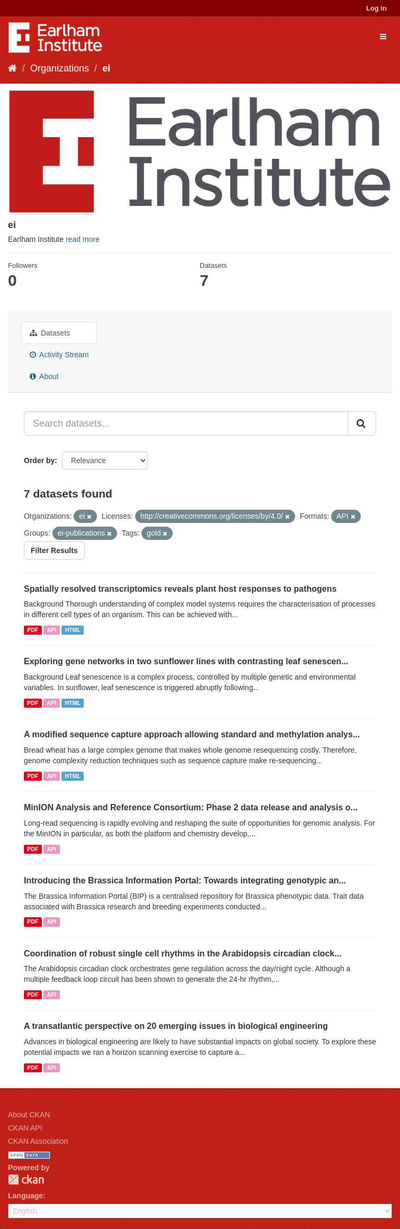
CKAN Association (38, 1141)
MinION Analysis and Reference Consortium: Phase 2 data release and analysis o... (191, 807)
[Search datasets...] (186, 423)
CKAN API (25, 1128)
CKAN (26, 1179)
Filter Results (54, 550)
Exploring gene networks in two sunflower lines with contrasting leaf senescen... (186, 661)
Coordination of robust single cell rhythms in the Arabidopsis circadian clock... (183, 953)
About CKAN (29, 1114)
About (44, 376)
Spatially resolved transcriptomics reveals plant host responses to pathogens (180, 588)
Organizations (59, 68)
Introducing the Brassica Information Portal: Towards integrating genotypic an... (185, 880)
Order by (39, 460)
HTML (73, 630)
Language (25, 1195)
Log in (376, 8)
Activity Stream (59, 354)
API (52, 630)
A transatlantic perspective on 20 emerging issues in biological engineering (176, 1026)
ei (106, 68)
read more (83, 239)
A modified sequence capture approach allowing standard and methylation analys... (192, 734)
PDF (32, 630)
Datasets (50, 333)
